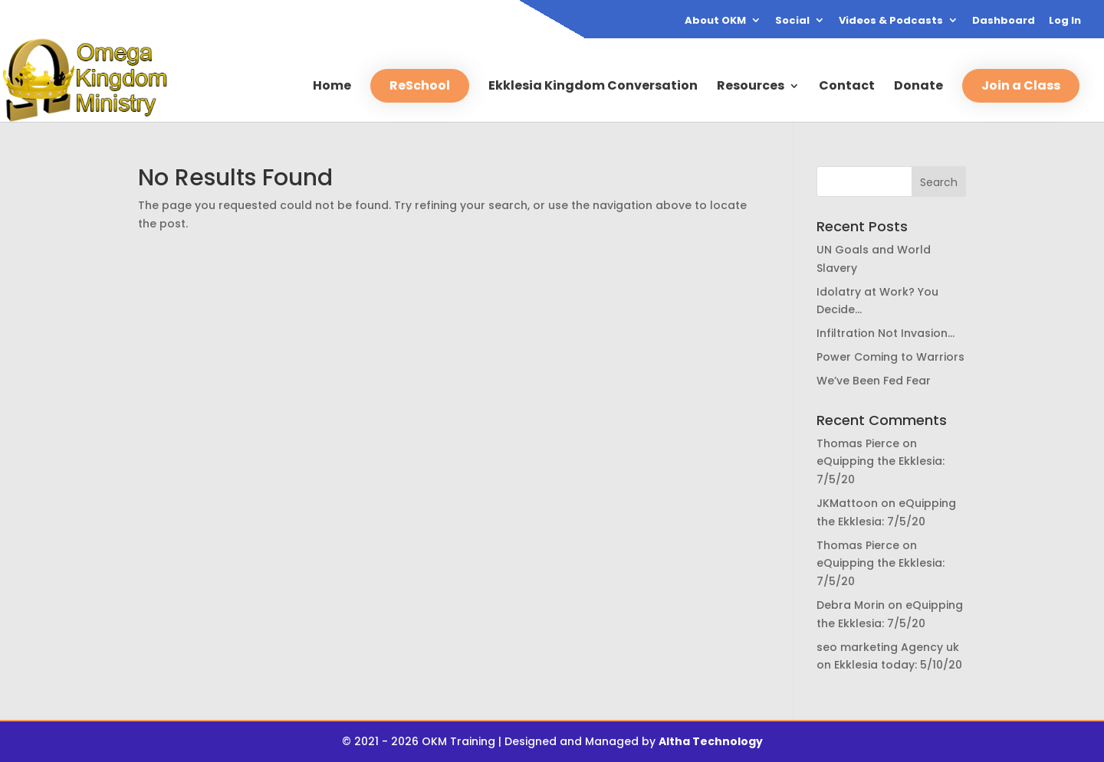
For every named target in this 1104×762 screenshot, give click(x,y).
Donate (918, 87)
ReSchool (419, 85)
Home (332, 87)
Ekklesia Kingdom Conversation (593, 87)
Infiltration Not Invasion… (885, 333)
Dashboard (1003, 21)
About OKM (715, 21)
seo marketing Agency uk (887, 647)
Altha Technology (711, 741)
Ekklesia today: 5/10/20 (898, 664)
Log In (1065, 21)
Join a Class (1020, 85)
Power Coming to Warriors (890, 357)
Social (792, 21)
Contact (847, 87)
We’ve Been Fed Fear (873, 380)
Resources (750, 87)
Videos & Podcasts (891, 21)
